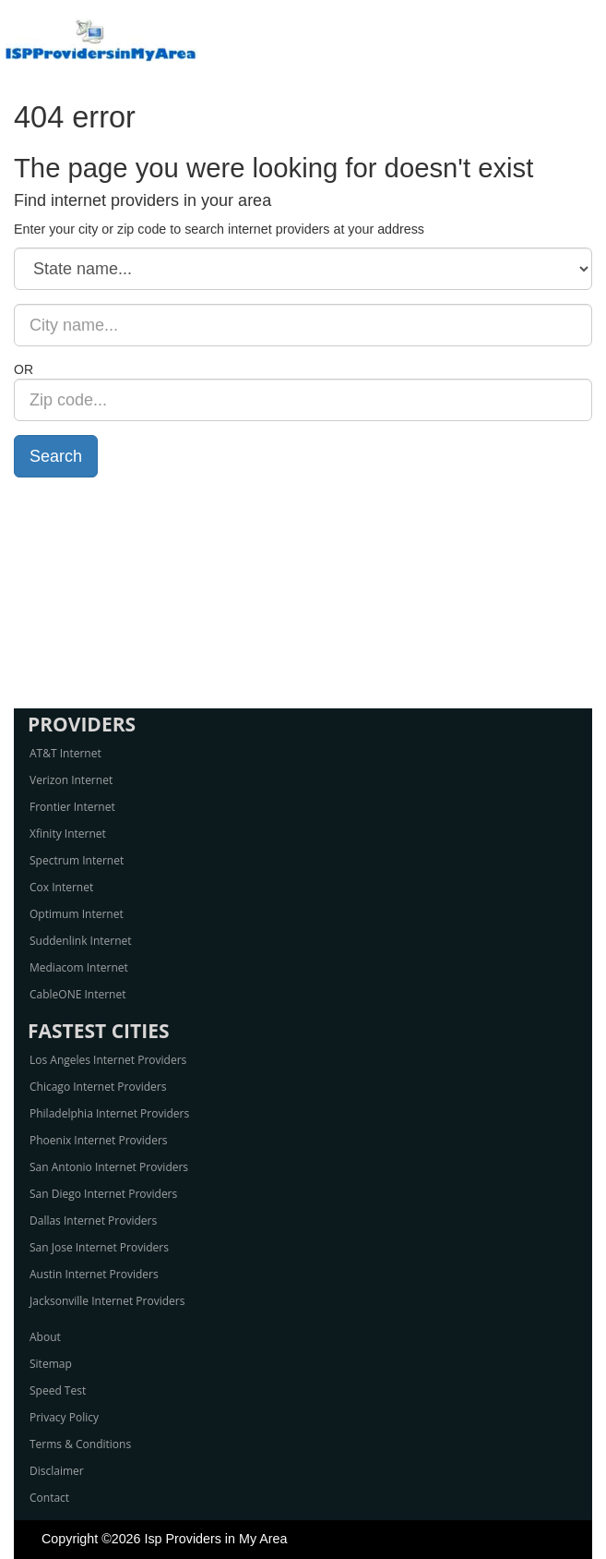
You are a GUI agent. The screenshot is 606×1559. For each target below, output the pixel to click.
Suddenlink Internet (81, 941)
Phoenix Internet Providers (99, 1140)
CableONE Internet (78, 994)
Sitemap (51, 1364)
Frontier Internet (72, 807)
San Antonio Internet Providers (109, 1167)
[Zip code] (303, 400)
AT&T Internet (65, 753)
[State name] (303, 269)
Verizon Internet (71, 780)
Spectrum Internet (77, 860)
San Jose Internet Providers (99, 1247)
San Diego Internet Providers (103, 1194)
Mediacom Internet (79, 967)
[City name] (303, 325)
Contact (49, 1497)
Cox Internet (61, 887)
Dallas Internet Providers (93, 1220)
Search (56, 456)
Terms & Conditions (80, 1444)
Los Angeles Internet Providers (108, 1060)
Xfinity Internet (68, 833)
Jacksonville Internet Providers (107, 1301)
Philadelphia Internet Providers (109, 1113)
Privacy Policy (64, 1417)
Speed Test (58, 1390)
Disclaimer (57, 1471)
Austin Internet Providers (94, 1274)
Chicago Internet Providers (98, 1086)
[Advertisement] (303, 592)
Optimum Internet (77, 914)
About (45, 1337)
